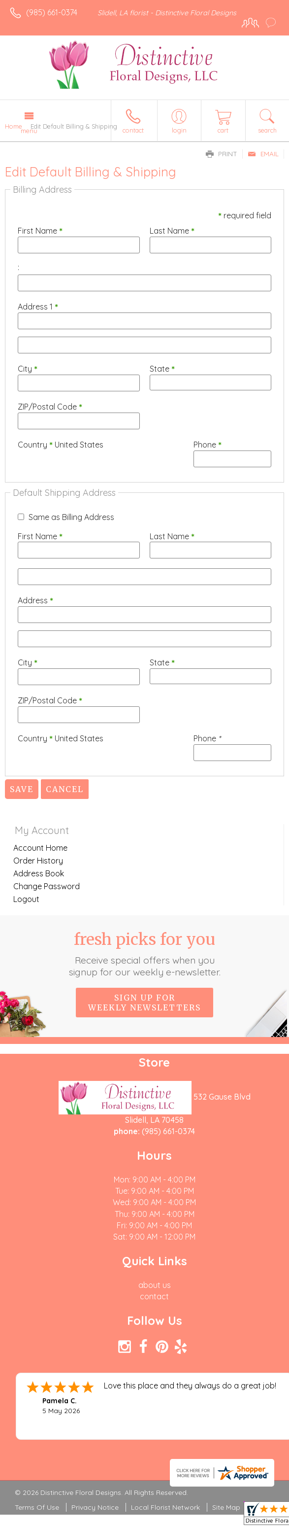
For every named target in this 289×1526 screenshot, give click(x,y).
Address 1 (38, 307)
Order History (38, 861)
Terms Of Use (37, 1507)
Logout (26, 899)
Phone (207, 445)
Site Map (226, 1507)
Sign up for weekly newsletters (144, 1002)
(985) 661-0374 (51, 12)
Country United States (60, 445)
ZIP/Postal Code (50, 407)
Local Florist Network (165, 1507)
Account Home (40, 848)
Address (35, 600)
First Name (40, 231)
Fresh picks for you (144, 954)
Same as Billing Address (71, 517)
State (162, 369)
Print (221, 153)
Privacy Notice (95, 1507)
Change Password (46, 886)
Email (263, 153)
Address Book (38, 873)
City (27, 369)
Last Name (172, 231)
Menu (29, 131)
